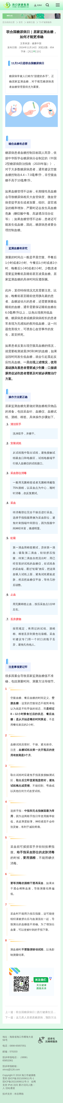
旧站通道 (10, 1088)
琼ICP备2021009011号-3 (16, 1081)
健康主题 (31, 22)
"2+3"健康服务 (45, 22)
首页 (21, 22)
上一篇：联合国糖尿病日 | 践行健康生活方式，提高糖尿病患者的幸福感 (31, 1012)
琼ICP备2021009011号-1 (21, 1078)
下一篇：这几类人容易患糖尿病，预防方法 (30, 1017)
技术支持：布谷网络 (13, 1093)
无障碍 (38, 5)
